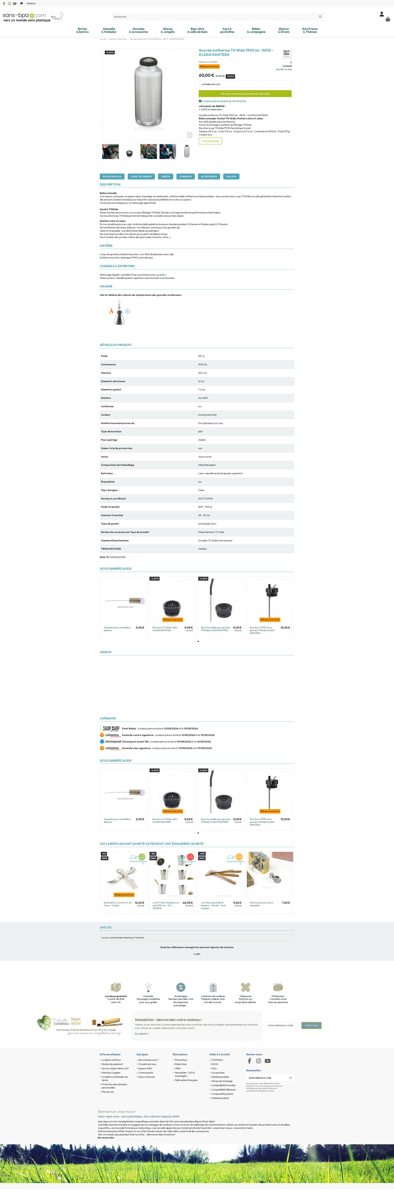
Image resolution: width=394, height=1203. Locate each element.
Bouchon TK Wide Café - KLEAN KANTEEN (165, 629)
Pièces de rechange (222, 1081)
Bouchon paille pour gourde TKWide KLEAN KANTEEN (215, 629)
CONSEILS (217, 1059)
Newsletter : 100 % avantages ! (185, 1074)
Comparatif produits (222, 1093)
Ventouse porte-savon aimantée (261, 904)
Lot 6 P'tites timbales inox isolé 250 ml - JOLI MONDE (166, 905)
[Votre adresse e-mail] (266, 1077)
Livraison (186, 176)
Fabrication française (186, 1080)
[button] (195, 641)
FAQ (214, 1068)
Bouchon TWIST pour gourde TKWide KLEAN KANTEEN (262, 630)
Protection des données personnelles (114, 1086)
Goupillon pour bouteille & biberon (117, 629)
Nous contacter (146, 1076)
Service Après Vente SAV (115, 1068)
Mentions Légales (111, 1072)
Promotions (181, 1059)
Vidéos (165, 176)
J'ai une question (210, 141)
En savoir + (142, 1034)
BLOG (215, 1064)
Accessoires (209, 176)
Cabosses (245, 996)
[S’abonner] (290, 1077)
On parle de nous (147, 1064)
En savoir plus (112, 176)
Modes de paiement (112, 1064)
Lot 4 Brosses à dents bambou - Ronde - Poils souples (213, 905)
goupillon (161, 274)
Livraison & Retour (111, 1059)
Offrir (178, 1068)
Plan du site (108, 1091)
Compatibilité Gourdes (224, 1085)
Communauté (145, 1072)
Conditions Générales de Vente (115, 1078)
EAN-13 (104, 557)
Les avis (231, 176)
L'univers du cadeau (213, 996)
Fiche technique (141, 176)
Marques (31, 3)
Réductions (181, 1064)
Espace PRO (145, 1068)
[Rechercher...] (320, 17)
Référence (204, 62)
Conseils (148, 996)
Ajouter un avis (284, 69)
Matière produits (220, 1076)
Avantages (180, 996)
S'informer (278, 996)
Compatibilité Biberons (224, 1089)
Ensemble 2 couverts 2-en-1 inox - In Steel (118, 904)
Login (197, 953)
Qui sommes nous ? (148, 1059)
